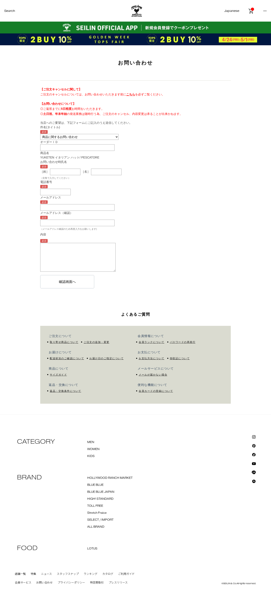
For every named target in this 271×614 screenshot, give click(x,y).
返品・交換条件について (65, 391)
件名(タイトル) (50, 127)
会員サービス (23, 582)
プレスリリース (118, 582)
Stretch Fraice (97, 513)
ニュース (46, 574)
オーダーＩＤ (49, 142)
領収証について (180, 358)
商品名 (44, 153)
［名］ (85, 171)
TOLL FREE (95, 506)
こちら (130, 94)
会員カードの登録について (156, 391)
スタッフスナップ (68, 574)
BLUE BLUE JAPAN (100, 492)
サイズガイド (58, 374)
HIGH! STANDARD (100, 499)
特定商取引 (97, 582)
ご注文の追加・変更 (96, 342)
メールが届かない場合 (153, 374)
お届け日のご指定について (106, 358)
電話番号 (46, 182)
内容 (43, 234)
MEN (90, 442)
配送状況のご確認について (67, 358)
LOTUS (92, 548)
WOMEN (93, 449)
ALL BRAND (95, 527)
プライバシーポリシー (71, 582)
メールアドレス (50, 197)
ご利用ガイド (126, 574)
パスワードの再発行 (183, 342)
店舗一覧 (20, 574)
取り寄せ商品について (64, 342)
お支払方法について (152, 358)
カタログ (107, 574)
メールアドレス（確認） (56, 213)
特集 (33, 574)
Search (9, 11)
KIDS (91, 456)
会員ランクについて (152, 342)
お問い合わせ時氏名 (53, 162)
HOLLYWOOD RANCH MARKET (110, 478)
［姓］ (44, 171)
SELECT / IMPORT (100, 520)
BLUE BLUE (95, 485)
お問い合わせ (44, 582)
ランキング (90, 574)
